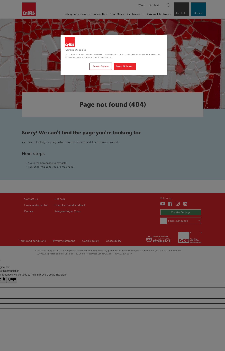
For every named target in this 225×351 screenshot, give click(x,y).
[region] (114, 55)
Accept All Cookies (124, 66)
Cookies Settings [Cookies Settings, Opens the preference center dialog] (101, 66)
